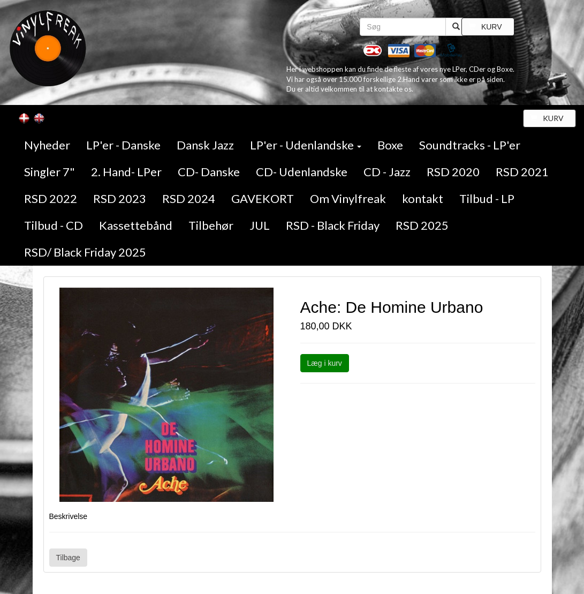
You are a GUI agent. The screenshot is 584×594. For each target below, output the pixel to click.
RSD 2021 (522, 171)
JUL (259, 225)
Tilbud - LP (486, 198)
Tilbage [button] (68, 557)
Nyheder (47, 145)
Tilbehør (210, 225)
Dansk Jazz (205, 145)
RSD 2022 (50, 198)
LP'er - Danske (123, 145)
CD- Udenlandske (301, 171)
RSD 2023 (119, 198)
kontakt (422, 198)
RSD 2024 (188, 198)
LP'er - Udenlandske (305, 145)
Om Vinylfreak (348, 198)
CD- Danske (209, 171)
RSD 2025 (422, 225)
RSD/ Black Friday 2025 (85, 252)
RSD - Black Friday (333, 225)
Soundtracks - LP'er (469, 145)
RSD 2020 (453, 171)
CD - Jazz (387, 171)
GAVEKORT (262, 198)
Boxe (390, 145)
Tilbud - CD (53, 225)
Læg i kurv (324, 363)
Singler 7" (49, 171)
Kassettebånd (135, 225)
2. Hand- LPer (126, 171)
